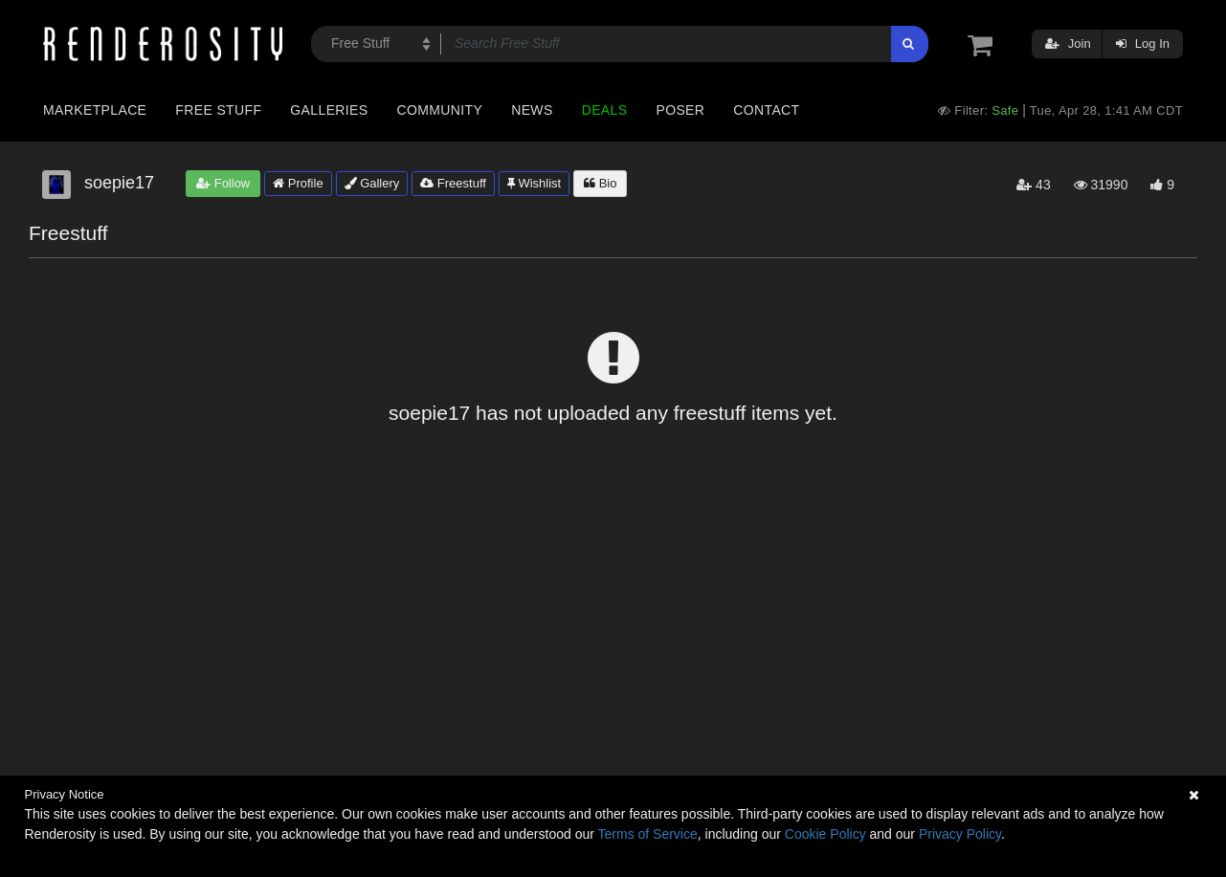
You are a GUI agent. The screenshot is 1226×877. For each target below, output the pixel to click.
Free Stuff (218, 110)
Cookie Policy (825, 834)
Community (440, 110)
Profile (298, 183)
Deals (605, 110)
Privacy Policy (960, 834)
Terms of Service (648, 834)
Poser (680, 110)
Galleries (329, 110)
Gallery (372, 183)
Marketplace (94, 110)
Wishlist (534, 183)
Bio (600, 183)
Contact (766, 110)
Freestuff (453, 183)
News (531, 110)
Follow (223, 183)
